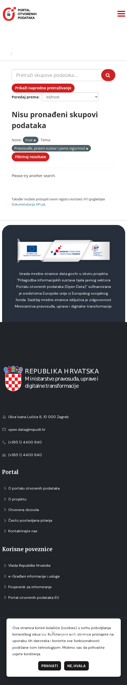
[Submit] (108, 75)
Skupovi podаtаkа (36, 53)
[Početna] (6, 53)
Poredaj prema (25, 96)
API (85, 199)
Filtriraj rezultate (30, 156)
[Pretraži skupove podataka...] (56, 75)
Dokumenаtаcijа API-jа (28, 204)
